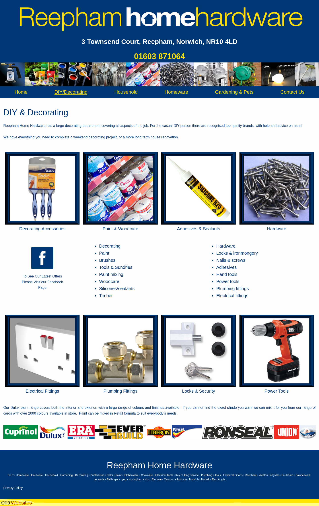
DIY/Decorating (71, 92)
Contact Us (292, 92)
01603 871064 (159, 56)
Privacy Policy (13, 488)
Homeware (176, 92)
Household (126, 92)
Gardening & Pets (234, 92)
